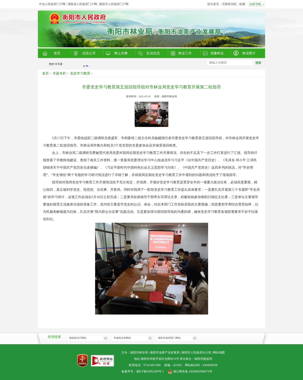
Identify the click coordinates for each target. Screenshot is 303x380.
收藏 (242, 4)
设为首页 (213, 4)
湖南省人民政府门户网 (82, 4)
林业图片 (249, 53)
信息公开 (89, 53)
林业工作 (185, 53)
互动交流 (153, 53)
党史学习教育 (80, 73)
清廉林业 (217, 53)
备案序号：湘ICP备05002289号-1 (142, 371)
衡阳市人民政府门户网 (114, 4)
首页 (57, 53)
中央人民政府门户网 (52, 4)
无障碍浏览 (229, 4)
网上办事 (121, 53)
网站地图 (219, 352)
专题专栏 (59, 73)
